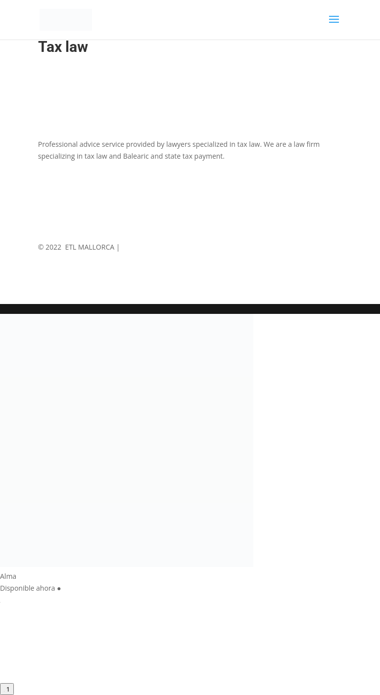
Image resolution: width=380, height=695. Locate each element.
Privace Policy (190, 247)
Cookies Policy (243, 247)
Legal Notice (141, 247)
